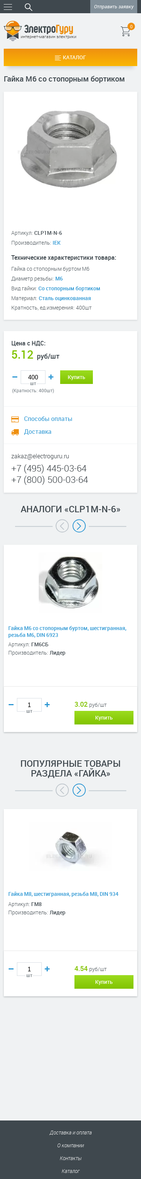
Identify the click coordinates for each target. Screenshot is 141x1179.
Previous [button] (62, 526)
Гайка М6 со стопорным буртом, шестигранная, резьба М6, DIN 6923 (67, 631)
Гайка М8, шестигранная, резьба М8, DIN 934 (63, 894)
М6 (59, 278)
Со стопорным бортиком (69, 288)
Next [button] (79, 526)
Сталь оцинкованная (65, 298)
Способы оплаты (42, 419)
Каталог (70, 57)
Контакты (71, 1158)
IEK (57, 242)
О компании (70, 1145)
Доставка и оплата (71, 1132)
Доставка (31, 431)
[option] (70, 650)
